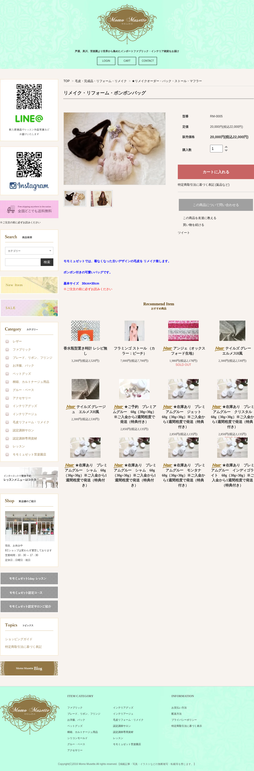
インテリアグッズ (25, 406)
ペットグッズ (22, 373)
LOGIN (106, 60)
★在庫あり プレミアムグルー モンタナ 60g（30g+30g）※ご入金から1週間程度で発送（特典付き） (183, 475)
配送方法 (176, 713)
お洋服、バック (23, 365)
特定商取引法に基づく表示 (186, 726)
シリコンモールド (77, 738)
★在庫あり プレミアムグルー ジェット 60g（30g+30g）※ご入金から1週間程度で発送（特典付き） (183, 417)
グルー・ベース (23, 390)
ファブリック (22, 349)
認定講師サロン (23, 430)
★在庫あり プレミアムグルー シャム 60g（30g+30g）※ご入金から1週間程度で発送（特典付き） (85, 475)
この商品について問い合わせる (216, 205)
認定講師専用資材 (25, 438)
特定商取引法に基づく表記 (23, 647)
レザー (17, 341)
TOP (67, 81)
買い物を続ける (193, 225)
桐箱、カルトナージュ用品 (31, 382)
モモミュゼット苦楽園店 (29, 454)
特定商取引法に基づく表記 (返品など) (203, 184)
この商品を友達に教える (199, 218)
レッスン (19, 446)
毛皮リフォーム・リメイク (31, 422)
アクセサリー (22, 398)
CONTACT (148, 60)
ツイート (184, 232)
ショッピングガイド (19, 639)
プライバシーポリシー (184, 719)
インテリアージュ (25, 414)
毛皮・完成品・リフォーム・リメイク (101, 81)
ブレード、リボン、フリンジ (32, 357)
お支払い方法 (179, 707)
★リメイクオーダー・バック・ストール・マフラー (167, 81)
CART (126, 60)
